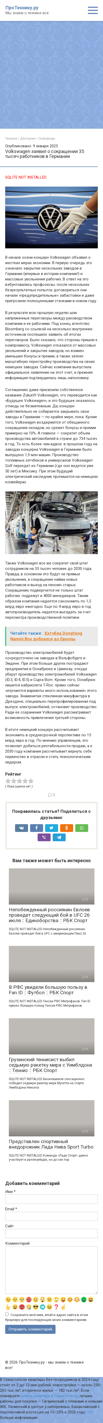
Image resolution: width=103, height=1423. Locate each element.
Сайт (9, 1226)
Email (11, 1209)
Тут (90, 1412)
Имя (10, 1191)
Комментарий (17, 1243)
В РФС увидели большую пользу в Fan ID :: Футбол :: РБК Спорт (48, 990)
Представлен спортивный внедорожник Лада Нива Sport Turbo (51, 1144)
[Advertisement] (51, 75)
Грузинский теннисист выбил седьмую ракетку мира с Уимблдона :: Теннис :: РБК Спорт (50, 1065)
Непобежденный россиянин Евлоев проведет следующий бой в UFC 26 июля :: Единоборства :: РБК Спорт (49, 915)
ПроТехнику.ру (21, 7)
